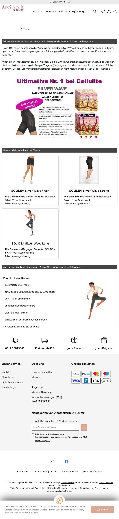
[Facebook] (67, 461)
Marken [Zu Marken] (36, 377)
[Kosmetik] (50, 12)
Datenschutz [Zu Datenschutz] (40, 471)
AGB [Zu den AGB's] (53, 471)
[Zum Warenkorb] (115, 11)
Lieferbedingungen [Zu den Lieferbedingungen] (12, 382)
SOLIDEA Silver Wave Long (30, 244)
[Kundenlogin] (109, 11)
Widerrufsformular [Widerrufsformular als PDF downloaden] (92, 471)
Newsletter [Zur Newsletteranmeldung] (8, 377)
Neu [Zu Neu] (34, 382)
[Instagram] (52, 461)
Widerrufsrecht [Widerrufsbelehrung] (69, 471)
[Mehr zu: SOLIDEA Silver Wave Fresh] (30, 170)
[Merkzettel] (103, 11)
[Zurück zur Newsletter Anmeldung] (25, 29)
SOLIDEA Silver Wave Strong (89, 191)
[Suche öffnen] (96, 11)
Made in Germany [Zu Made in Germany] (41, 392)
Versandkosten (67, 482)
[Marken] (37, 12)
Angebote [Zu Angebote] (37, 387)
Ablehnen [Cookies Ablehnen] (33, 512)
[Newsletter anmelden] (84, 427)
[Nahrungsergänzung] (71, 12)
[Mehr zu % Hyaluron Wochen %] (59, 2)
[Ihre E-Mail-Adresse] (55, 427)
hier (70, 491)
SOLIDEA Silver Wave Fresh (30, 191)
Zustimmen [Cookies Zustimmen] (102, 509)
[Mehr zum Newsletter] (59, 108)
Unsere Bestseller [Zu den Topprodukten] (42, 372)
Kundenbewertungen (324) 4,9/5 (47, 399)
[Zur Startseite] (13, 11)
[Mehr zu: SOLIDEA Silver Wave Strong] (89, 170)
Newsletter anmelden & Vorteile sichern (54, 421)
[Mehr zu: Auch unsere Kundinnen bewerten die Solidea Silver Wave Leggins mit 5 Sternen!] (96, 300)
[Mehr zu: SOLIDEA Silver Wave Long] (30, 223)
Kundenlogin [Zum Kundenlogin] (9, 387)
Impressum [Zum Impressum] (22, 471)
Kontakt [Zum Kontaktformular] (6, 372)
